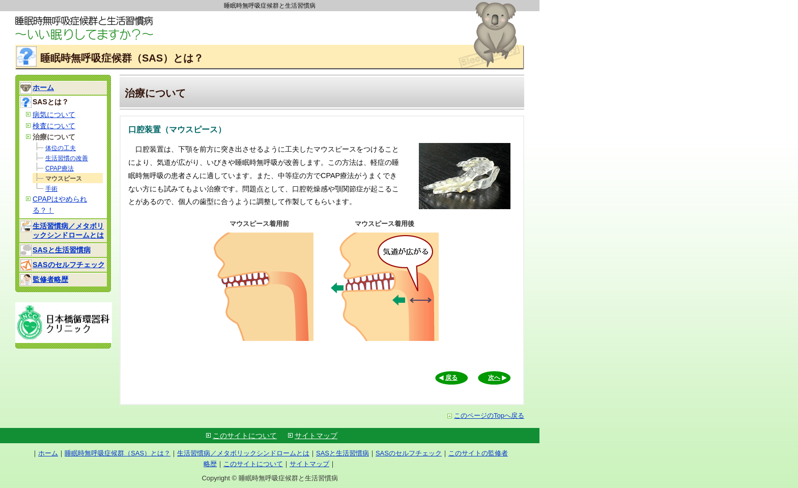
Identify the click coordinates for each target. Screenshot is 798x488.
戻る (451, 377)
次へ (494, 377)
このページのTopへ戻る (485, 415)
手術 (51, 188)
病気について (54, 114)
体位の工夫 (60, 148)
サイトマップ (316, 436)
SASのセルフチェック (69, 265)
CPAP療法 (59, 168)
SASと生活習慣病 (62, 250)
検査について (54, 126)
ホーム (43, 87)
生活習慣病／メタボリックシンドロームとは (243, 453)
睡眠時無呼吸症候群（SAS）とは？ (117, 453)
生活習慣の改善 (66, 158)
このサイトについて (245, 436)
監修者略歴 (50, 279)
